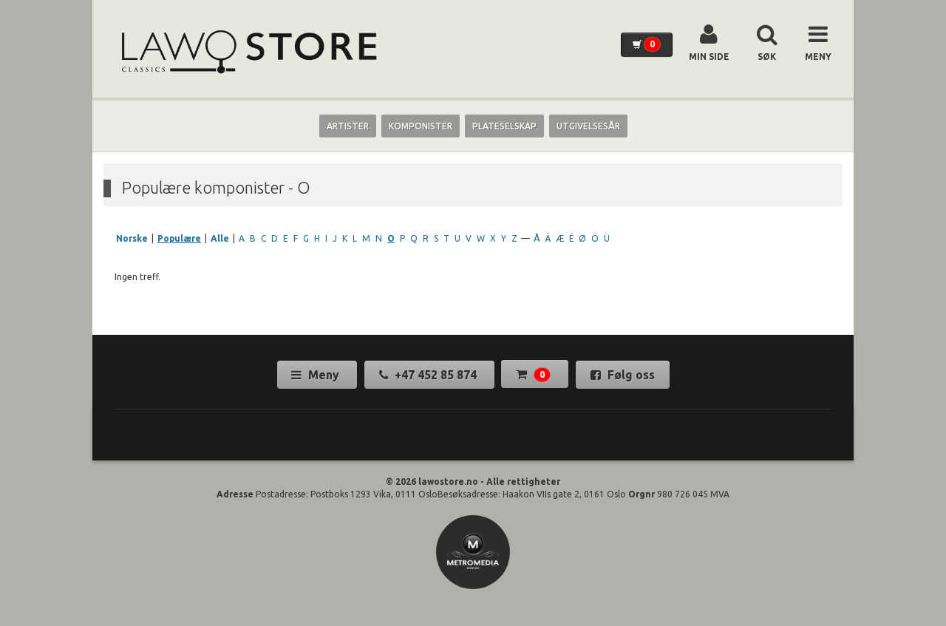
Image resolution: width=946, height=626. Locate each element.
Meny (316, 374)
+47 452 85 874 (429, 374)
